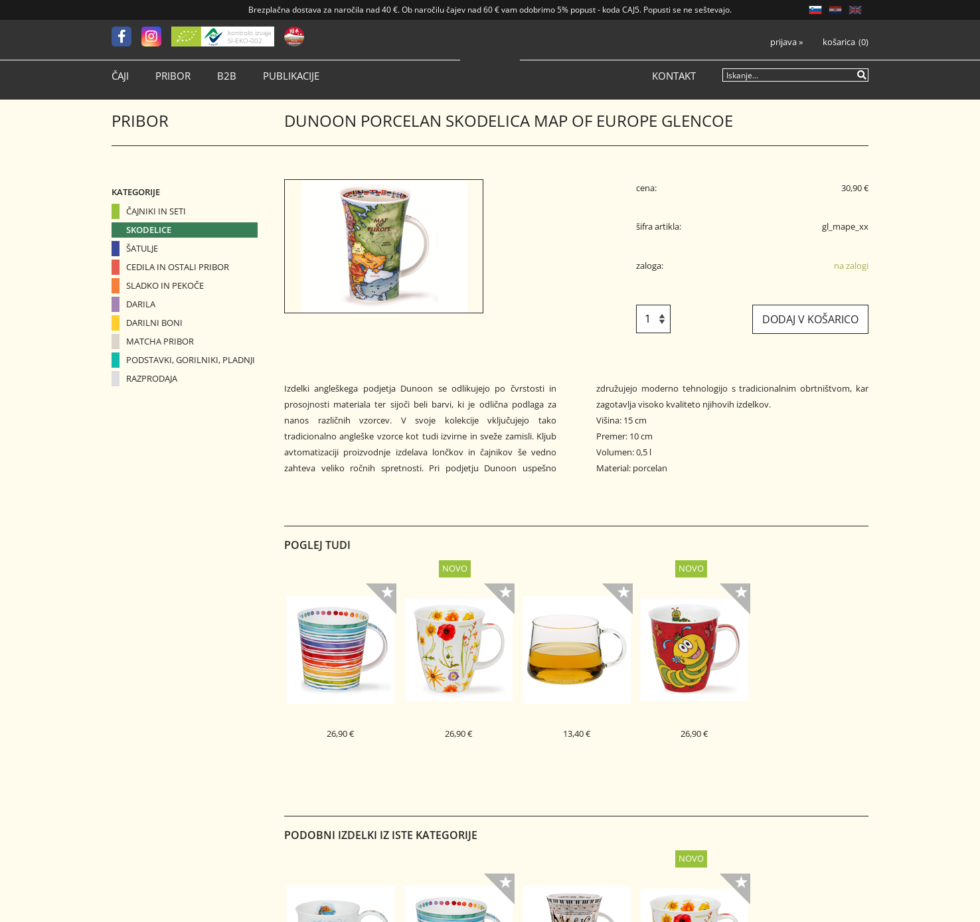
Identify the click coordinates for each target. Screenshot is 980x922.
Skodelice (148, 230)
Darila (140, 304)
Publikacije (291, 76)
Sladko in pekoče (165, 285)
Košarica (839, 42)
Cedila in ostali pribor (177, 267)
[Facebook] (126, 36)
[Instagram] (156, 36)
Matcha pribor (160, 341)
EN (855, 10)
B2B (226, 76)
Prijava (786, 42)
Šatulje (142, 248)
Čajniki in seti (156, 211)
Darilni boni (154, 323)
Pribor (173, 76)
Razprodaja (151, 378)
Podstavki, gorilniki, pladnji (190, 360)
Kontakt (674, 76)
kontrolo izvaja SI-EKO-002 (249, 36)
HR (835, 10)
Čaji (120, 76)
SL (815, 10)
